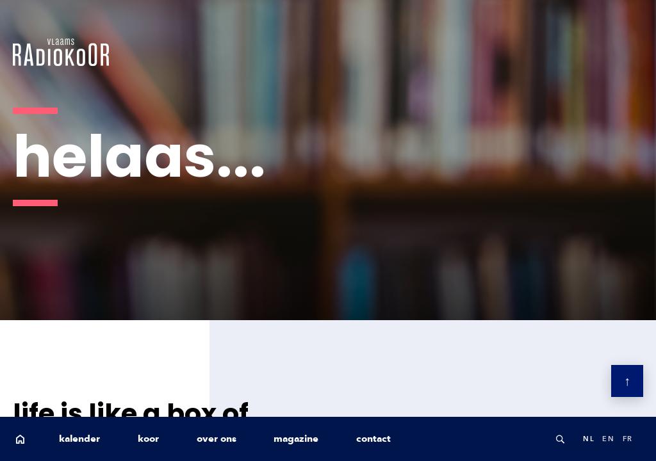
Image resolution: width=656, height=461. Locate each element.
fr (628, 438)
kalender (79, 438)
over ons (216, 438)
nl (588, 438)
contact (373, 438)
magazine (296, 438)
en (608, 438)
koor (148, 438)
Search (560, 439)
